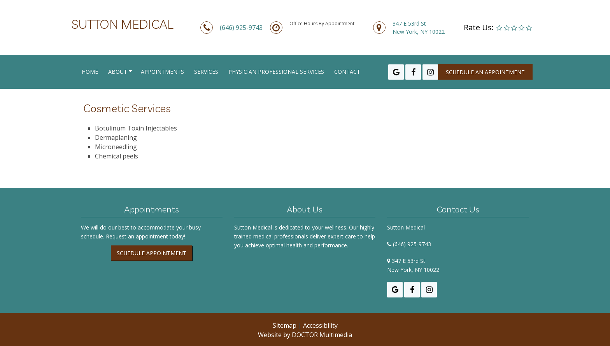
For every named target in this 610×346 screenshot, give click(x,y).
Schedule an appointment (485, 72)
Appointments (162, 71)
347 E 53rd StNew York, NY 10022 (419, 27)
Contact (347, 71)
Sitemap (284, 325)
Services (206, 71)
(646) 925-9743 (241, 27)
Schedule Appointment (151, 253)
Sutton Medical (122, 24)
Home (90, 71)
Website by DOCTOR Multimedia (305, 334)
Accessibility (320, 325)
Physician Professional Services (276, 71)
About (117, 71)
